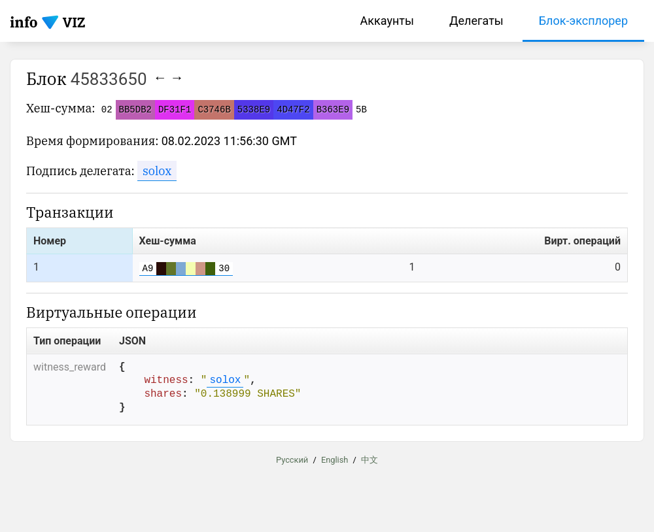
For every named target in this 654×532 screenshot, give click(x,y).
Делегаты (476, 20)
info (24, 21)
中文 (369, 460)
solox (157, 170)
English (334, 460)
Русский (292, 460)
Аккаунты (387, 20)
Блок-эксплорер (583, 20)
